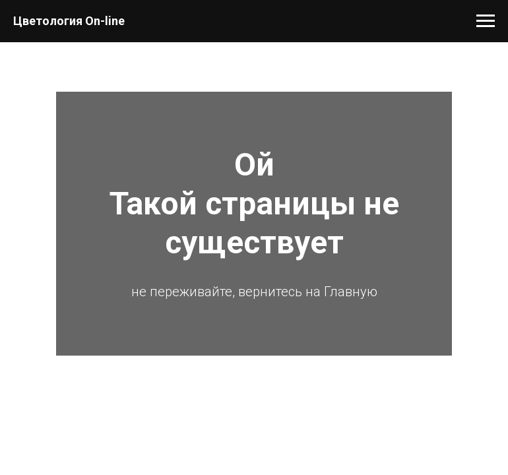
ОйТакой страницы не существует (254, 203)
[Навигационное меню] (485, 21)
